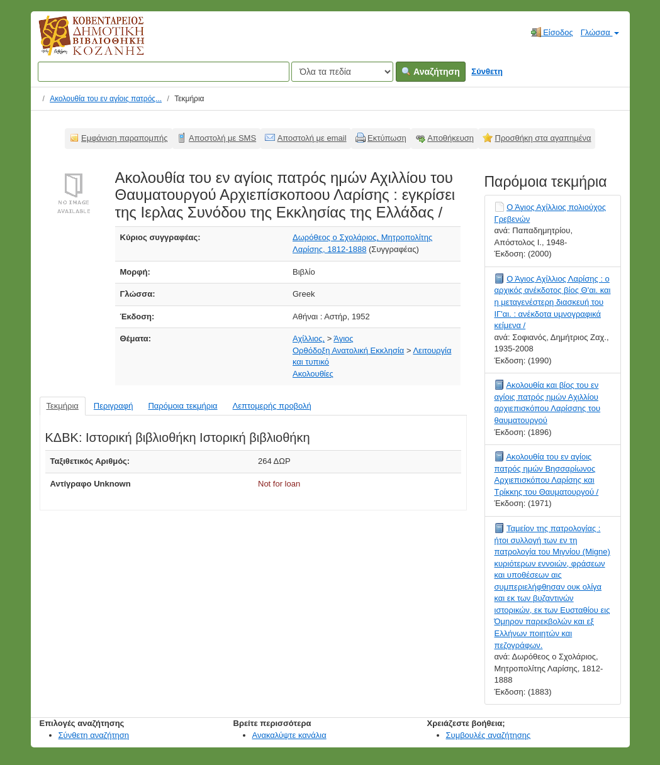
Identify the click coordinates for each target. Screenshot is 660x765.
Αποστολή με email (312, 138)
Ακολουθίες (313, 373)
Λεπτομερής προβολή (272, 405)
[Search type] (342, 72)
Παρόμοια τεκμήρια (182, 405)
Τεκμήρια (63, 405)
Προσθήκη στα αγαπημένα (543, 138)
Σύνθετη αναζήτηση (94, 735)
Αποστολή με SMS (222, 138)
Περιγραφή (113, 405)
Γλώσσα (600, 32)
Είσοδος (552, 32)
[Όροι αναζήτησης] (163, 72)
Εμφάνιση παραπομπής (124, 138)
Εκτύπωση (386, 138)
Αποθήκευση (450, 138)
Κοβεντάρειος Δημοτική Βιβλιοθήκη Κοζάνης (79, 43)
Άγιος (343, 338)
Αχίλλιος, (309, 338)
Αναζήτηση (430, 72)
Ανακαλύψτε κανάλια (289, 735)
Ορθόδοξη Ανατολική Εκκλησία (348, 350)
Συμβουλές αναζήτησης (488, 735)
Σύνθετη (487, 71)
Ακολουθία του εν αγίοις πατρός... (106, 98)
